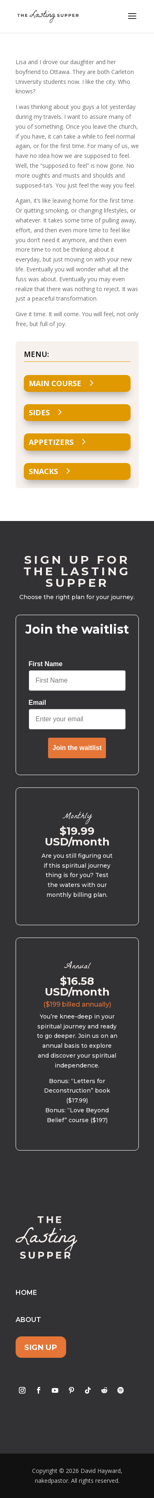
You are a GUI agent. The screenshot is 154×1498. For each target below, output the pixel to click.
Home (26, 1293)
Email (37, 702)
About (28, 1320)
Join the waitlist (76, 747)
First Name (46, 663)
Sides (39, 412)
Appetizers (51, 442)
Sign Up (40, 1347)
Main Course (55, 383)
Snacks (43, 471)
